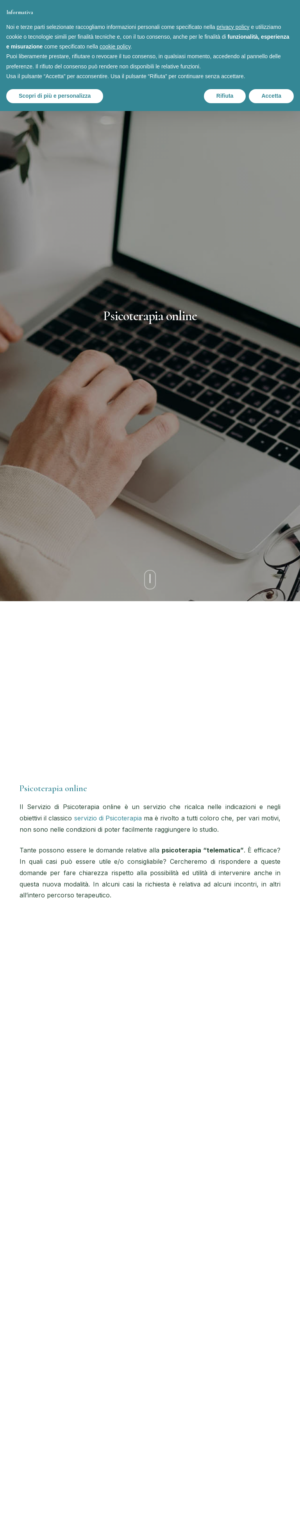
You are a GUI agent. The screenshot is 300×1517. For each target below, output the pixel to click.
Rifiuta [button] (225, 96)
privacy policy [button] (233, 27)
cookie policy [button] (115, 46)
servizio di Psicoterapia (108, 818)
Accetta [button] (271, 96)
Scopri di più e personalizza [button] (55, 96)
